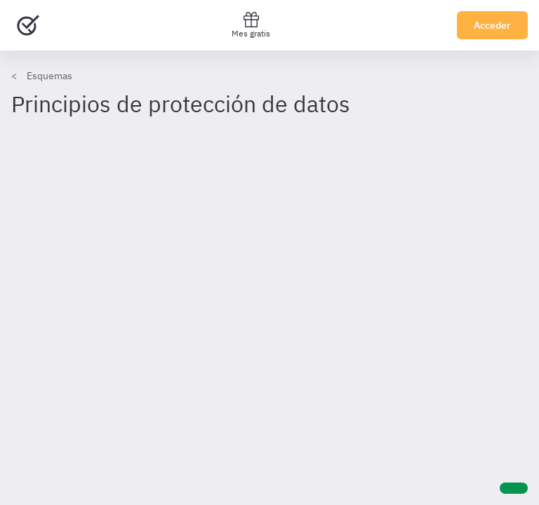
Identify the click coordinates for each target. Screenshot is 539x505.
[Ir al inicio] (28, 25)
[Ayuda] (514, 488)
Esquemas (49, 75)
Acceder (492, 25)
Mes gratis (251, 25)
